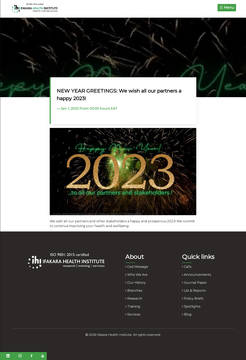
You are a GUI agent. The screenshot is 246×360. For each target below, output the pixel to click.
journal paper (194, 283)
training (132, 306)
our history (135, 283)
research (133, 298)
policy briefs (192, 298)
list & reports (194, 290)
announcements (196, 275)
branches (133, 290)
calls (186, 267)
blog (187, 314)
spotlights (191, 306)
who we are (136, 275)
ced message (136, 267)
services (132, 314)
